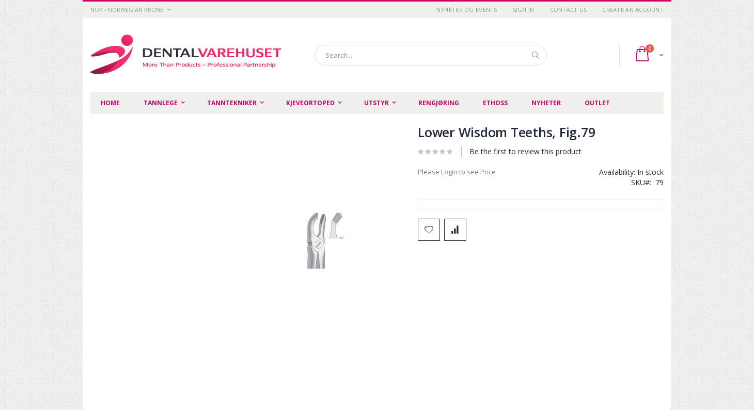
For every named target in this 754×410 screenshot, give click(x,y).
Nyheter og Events (466, 9)
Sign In (524, 9)
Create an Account (633, 9)
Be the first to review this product (525, 151)
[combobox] (431, 55)
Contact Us (568, 9)
